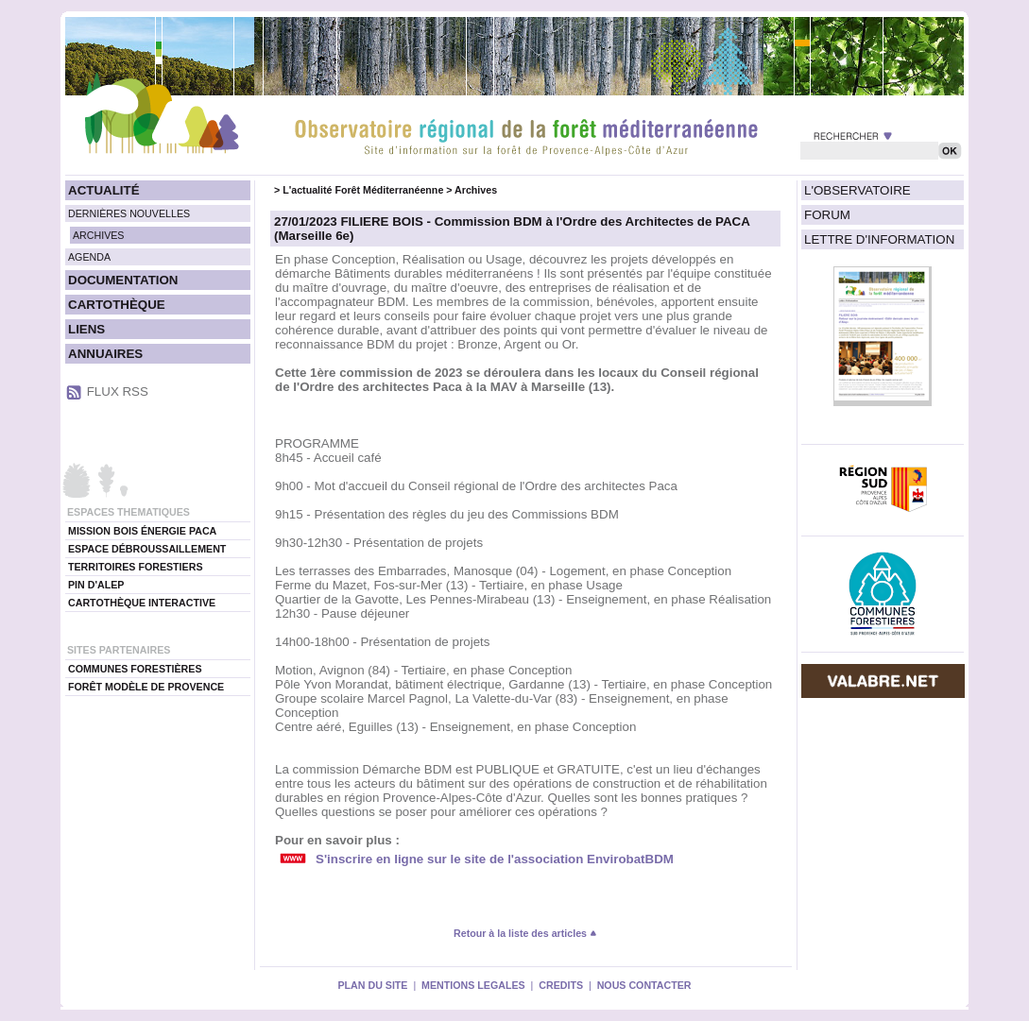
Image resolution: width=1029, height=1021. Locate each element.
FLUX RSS (117, 391)
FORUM (827, 215)
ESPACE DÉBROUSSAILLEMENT (147, 548)
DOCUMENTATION (123, 280)
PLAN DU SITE (372, 985)
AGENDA (89, 257)
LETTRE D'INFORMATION (879, 239)
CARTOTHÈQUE (116, 305)
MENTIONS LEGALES (473, 985)
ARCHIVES (98, 235)
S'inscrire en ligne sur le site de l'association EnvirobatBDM (495, 859)
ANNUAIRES (105, 354)
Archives (475, 190)
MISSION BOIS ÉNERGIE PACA (142, 530)
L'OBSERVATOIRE (857, 190)
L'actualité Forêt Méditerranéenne (363, 190)
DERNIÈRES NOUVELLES (129, 213)
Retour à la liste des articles (525, 933)
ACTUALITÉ (104, 190)
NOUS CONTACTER (644, 985)
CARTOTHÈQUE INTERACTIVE (141, 602)
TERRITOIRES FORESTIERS (135, 566)
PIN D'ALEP (96, 584)
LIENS (86, 329)
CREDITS (561, 985)
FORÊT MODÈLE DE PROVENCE (146, 686)
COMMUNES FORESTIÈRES (135, 668)
